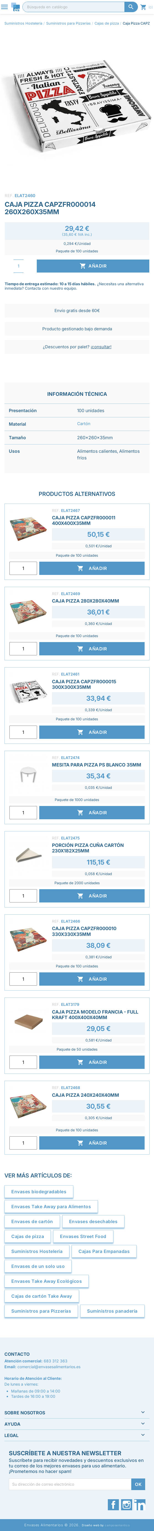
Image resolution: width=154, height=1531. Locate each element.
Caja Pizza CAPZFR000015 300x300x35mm (84, 684)
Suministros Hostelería (36, 1251)
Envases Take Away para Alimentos (51, 1206)
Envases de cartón (32, 1221)
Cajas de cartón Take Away (41, 1296)
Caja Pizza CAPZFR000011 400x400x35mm (83, 520)
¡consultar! (101, 346)
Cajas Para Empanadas (104, 1251)
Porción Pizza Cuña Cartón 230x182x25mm (88, 848)
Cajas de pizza (27, 1236)
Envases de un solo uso (38, 1266)
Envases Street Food (83, 1236)
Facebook (113, 1504)
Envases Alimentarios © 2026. (52, 1525)
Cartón (83, 423)
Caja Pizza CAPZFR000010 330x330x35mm (84, 931)
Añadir (93, 266)
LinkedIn (139, 1504)
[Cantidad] (19, 266)
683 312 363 (55, 1361)
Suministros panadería (112, 1311)
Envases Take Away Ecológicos (46, 1281)
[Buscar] (80, 7)
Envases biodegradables (38, 1191)
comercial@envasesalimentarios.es (48, 1366)
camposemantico (117, 1525)
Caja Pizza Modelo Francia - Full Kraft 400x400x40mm (95, 1014)
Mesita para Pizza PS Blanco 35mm (96, 765)
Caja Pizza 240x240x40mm (85, 1095)
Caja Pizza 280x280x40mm (85, 601)
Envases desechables (93, 1221)
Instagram (126, 1504)
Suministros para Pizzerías (41, 1311)
